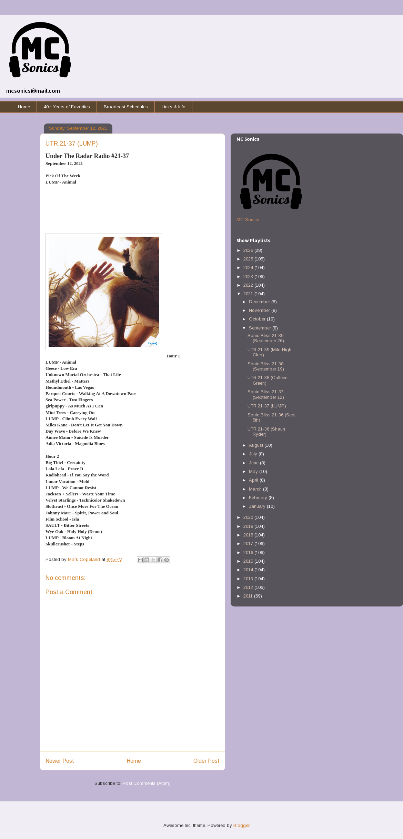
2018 (248, 534)
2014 (248, 569)
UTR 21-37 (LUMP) (267, 405)
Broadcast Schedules (126, 106)
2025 (248, 258)
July (254, 453)
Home (24, 106)
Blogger (241, 825)
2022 (248, 285)
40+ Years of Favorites (67, 106)
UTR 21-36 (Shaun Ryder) (266, 431)
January (258, 506)
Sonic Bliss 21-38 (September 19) (266, 366)
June (254, 462)
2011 (248, 596)
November (260, 310)
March (256, 489)
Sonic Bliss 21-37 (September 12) (266, 394)
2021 (248, 293)
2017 (248, 543)
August (256, 445)
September (260, 327)
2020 (248, 517)
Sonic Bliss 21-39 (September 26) (266, 338)
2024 (248, 267)
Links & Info (173, 106)
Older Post (206, 761)
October (258, 319)
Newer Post (60, 761)
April (254, 480)
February (259, 497)
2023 (248, 276)
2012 (248, 587)
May (254, 471)
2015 (248, 561)
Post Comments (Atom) (147, 783)
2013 (248, 578)
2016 (248, 552)
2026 (248, 250)
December (260, 301)
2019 (248, 526)
